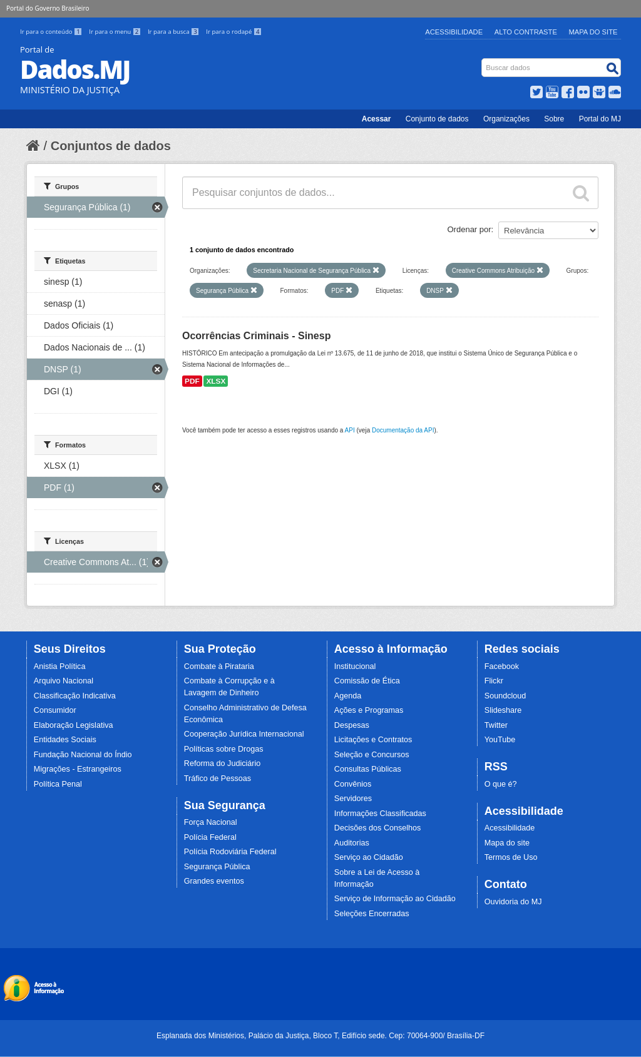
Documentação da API (403, 430)
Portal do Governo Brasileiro (47, 8)
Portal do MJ (600, 119)
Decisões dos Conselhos (377, 828)
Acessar (376, 119)
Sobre (554, 119)
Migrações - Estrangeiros (77, 769)
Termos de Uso (511, 857)
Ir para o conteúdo (52, 32)
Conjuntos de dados (111, 146)
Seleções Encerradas (371, 913)
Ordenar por (469, 229)
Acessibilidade (454, 32)
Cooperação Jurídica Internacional (244, 734)
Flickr (494, 681)
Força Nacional (210, 822)
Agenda (347, 696)
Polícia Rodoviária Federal (230, 851)
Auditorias (351, 843)
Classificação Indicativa (75, 696)
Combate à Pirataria (219, 666)
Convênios (353, 784)
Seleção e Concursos (371, 754)
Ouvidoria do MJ (513, 901)
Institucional (355, 666)
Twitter (496, 725)
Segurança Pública (217, 866)
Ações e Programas (369, 710)
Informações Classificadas (380, 813)
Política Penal (58, 784)
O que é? (501, 784)
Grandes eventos (214, 881)
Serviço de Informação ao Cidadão (395, 898)
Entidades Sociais (65, 739)
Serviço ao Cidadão (368, 857)
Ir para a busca (174, 32)
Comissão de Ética (367, 681)
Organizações (506, 119)
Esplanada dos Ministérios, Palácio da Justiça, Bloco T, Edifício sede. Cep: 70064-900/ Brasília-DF (320, 1035)
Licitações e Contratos (373, 739)
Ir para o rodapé (234, 32)
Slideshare (503, 710)
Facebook (502, 666)
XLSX (215, 381)
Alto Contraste (526, 32)
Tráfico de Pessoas (217, 778)
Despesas (351, 725)
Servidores (353, 798)
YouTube (500, 739)
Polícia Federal (210, 837)
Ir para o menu (116, 32)
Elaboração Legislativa (73, 725)
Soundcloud (505, 696)
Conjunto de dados (437, 119)
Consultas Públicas (367, 769)
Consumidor (55, 710)
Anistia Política (60, 666)
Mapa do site (507, 843)
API (350, 430)
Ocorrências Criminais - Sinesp (256, 335)
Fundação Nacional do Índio (83, 754)
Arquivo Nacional (63, 681)
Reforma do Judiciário (222, 763)
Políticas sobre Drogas (224, 749)
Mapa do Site (593, 32)
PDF (192, 381)
